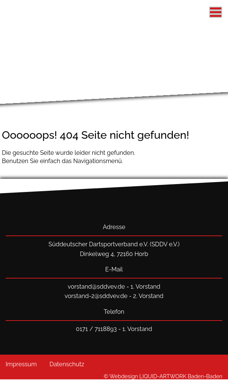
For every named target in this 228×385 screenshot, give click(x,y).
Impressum (21, 364)
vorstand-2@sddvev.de (96, 296)
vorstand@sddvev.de (96, 286)
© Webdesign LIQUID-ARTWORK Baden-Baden (163, 376)
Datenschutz (67, 364)
